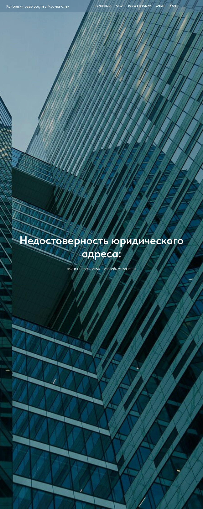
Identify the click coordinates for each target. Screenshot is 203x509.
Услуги (160, 6)
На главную (103, 6)
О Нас (120, 6)
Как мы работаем (139, 6)
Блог (173, 6)
